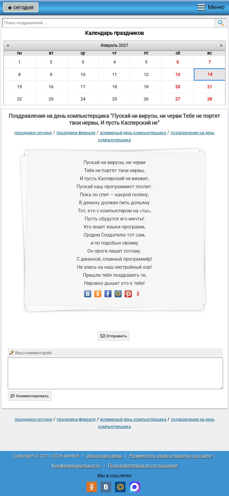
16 (51, 86)
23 (51, 99)
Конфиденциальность (76, 466)
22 (19, 99)
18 (114, 86)
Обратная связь (104, 456)
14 (210, 74)
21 (209, 86)
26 (146, 99)
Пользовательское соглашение (142, 466)
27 (177, 99)
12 (146, 74)
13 (177, 74)
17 (83, 86)
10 (83, 74)
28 (209, 99)
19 (146, 86)
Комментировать (29, 396)
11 (114, 74)
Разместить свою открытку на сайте (170, 456)
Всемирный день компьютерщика (133, 132)
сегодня (20, 7)
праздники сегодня (33, 132)
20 (177, 86)
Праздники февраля (75, 132)
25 (114, 99)
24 (83, 99)
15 (19, 86)
